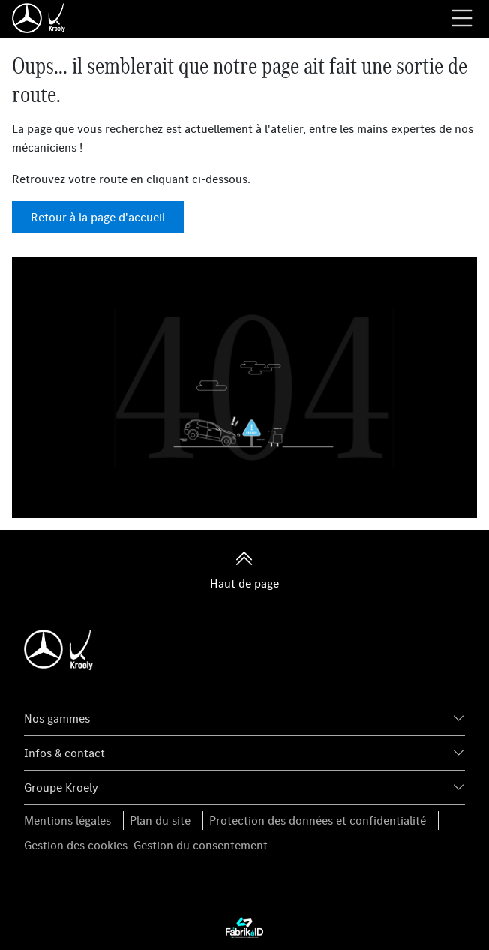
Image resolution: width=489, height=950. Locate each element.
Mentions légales (67, 820)
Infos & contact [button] (64, 752)
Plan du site (160, 820)
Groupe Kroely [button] (61, 787)
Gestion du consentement (201, 844)
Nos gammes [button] (57, 718)
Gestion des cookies (76, 844)
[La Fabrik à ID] (244, 926)
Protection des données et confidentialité (317, 820)
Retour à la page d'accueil (98, 216)
